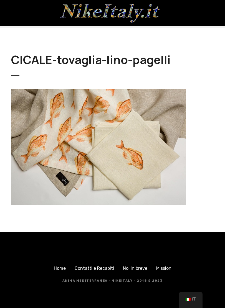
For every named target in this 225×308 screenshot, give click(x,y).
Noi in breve (135, 268)
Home (60, 268)
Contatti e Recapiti (94, 268)
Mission (163, 268)
